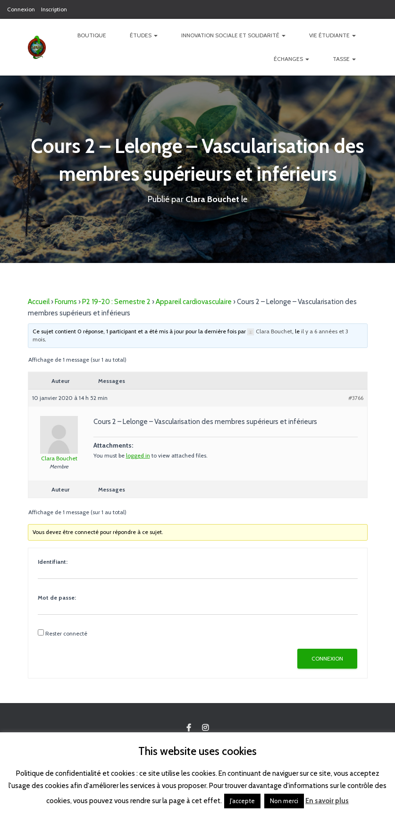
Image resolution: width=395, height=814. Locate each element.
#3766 (355, 397)
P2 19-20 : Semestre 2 (116, 301)
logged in (138, 455)
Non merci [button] (284, 801)
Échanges (291, 58)
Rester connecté (66, 633)
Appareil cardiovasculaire (194, 301)
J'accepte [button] (242, 801)
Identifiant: (52, 561)
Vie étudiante (332, 35)
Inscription (54, 9)
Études (144, 35)
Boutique (91, 35)
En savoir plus (327, 801)
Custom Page (189, 728)
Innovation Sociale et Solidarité (233, 35)
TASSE (344, 58)
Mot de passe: (57, 597)
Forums (66, 301)
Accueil (39, 301)
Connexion (21, 9)
